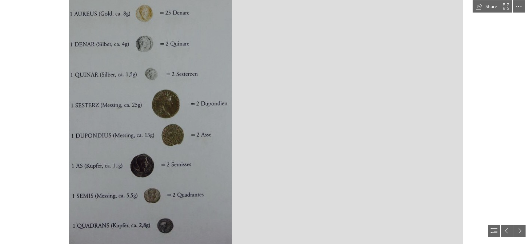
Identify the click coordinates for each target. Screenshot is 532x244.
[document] (266, 122)
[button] (486, 6)
